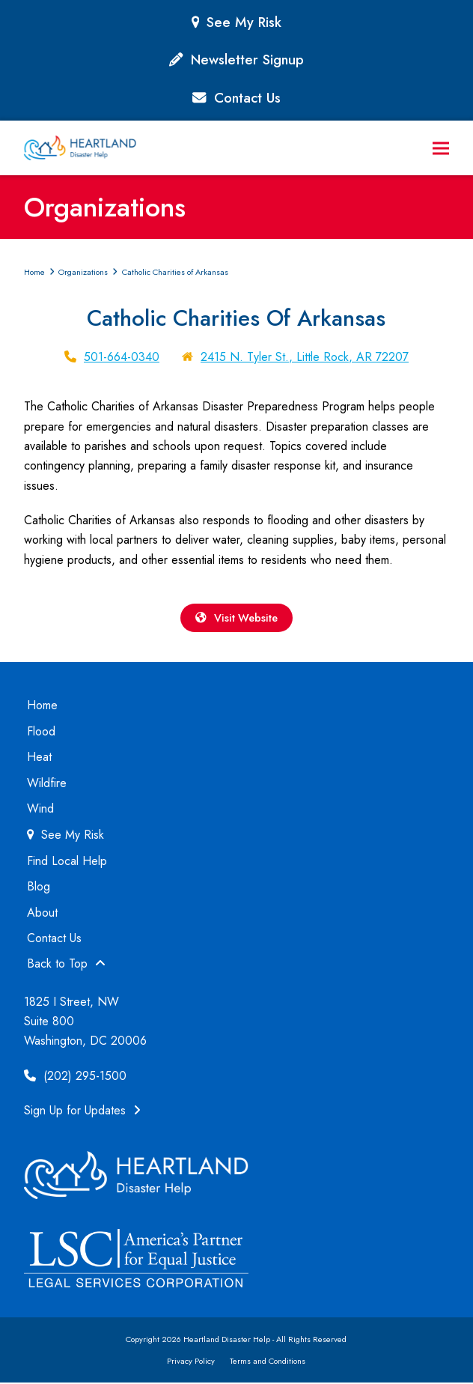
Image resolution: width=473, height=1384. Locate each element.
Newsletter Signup (247, 59)
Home (42, 706)
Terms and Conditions (267, 1362)
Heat (39, 758)
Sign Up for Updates (82, 1111)
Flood (41, 732)
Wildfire (47, 783)
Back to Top (66, 965)
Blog (38, 887)
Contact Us (247, 98)
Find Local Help (67, 862)
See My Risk (244, 22)
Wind (40, 810)
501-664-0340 (121, 356)
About (42, 913)
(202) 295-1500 (75, 1077)
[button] (441, 148)
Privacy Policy (191, 1362)
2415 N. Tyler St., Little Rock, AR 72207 (305, 356)
